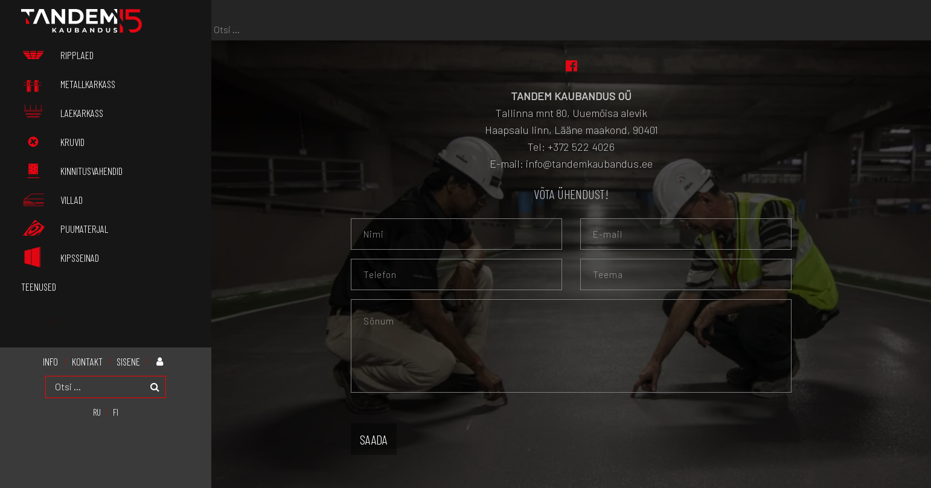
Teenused (38, 286)
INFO (50, 361)
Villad (52, 200)
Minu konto (163, 361)
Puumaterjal (64, 228)
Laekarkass (62, 113)
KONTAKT (87, 361)
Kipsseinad (60, 257)
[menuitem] (97, 411)
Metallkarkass (68, 84)
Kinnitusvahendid (72, 171)
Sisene (128, 361)
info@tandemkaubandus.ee (589, 163)
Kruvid (53, 142)
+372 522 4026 (581, 146)
